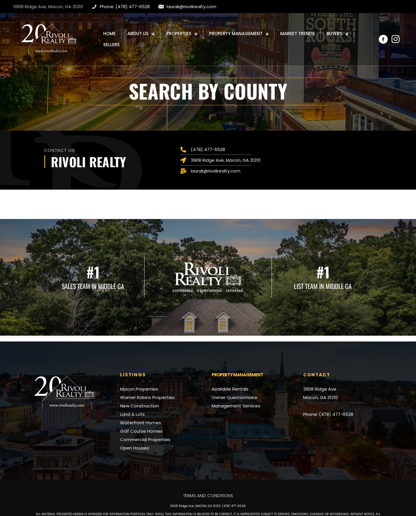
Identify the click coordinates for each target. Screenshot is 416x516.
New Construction (139, 406)
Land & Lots (132, 414)
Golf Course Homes (141, 431)
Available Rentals (230, 389)
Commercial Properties (145, 439)
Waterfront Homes (140, 423)
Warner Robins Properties (147, 397)
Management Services (236, 406)
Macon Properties (139, 389)
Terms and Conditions (208, 495)
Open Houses (134, 448)
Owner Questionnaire (234, 397)
